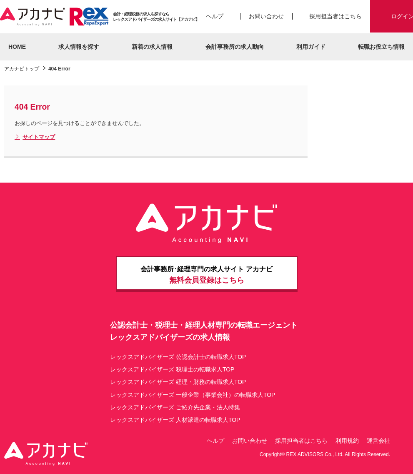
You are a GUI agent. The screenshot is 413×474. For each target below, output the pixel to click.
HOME (17, 46)
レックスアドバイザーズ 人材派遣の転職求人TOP (175, 419)
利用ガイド (310, 46)
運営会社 (378, 440)
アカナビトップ (21, 69)
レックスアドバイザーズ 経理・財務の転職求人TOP (178, 382)
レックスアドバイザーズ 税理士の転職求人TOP (172, 369)
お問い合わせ (266, 16)
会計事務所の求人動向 (234, 46)
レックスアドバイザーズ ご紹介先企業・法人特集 (175, 407)
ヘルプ (214, 16)
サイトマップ (35, 137)
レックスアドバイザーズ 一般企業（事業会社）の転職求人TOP (192, 394)
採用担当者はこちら (335, 16)
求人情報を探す (78, 46)
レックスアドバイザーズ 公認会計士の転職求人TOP (178, 357)
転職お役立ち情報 (381, 46)
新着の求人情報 (152, 46)
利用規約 (347, 440)
